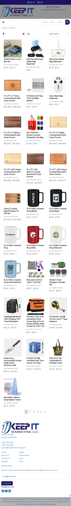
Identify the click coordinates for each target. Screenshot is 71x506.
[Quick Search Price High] (61, 22)
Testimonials (24, 455)
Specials (4, 461)
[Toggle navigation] (3, 22)
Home (3, 452)
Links (21, 458)
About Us (5, 455)
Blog (21, 461)
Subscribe (7, 483)
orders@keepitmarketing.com (53, 10)
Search (21, 452)
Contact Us (5, 458)
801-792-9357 (53, 7)
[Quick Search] (44, 22)
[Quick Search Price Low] (53, 22)
